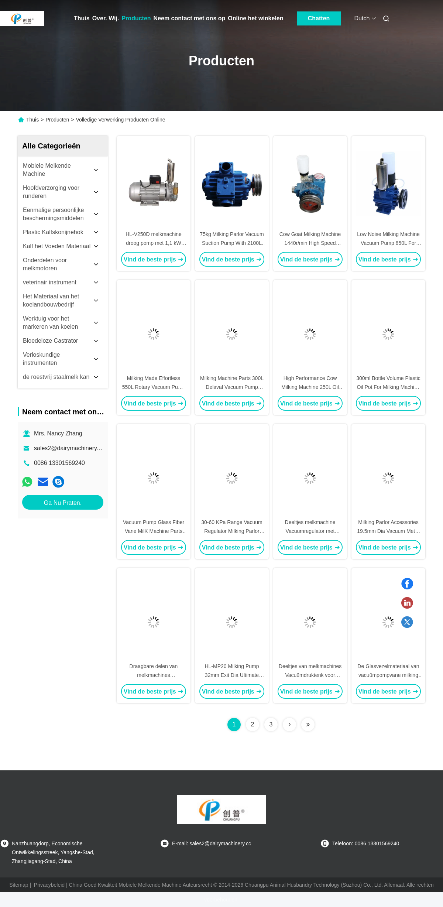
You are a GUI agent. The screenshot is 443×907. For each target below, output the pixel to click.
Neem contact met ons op (190, 18)
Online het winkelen (255, 18)
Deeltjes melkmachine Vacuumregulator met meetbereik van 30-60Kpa (310, 531)
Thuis (82, 18)
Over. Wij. (105, 18)
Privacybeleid (49, 885)
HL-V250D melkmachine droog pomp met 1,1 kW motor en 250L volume (154, 243)
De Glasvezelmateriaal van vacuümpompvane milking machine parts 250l (388, 675)
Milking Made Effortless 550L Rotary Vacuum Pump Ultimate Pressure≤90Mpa (153, 387)
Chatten (319, 18)
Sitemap (18, 885)
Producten (136, 18)
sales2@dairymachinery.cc (69, 448)
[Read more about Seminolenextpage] (289, 724)
